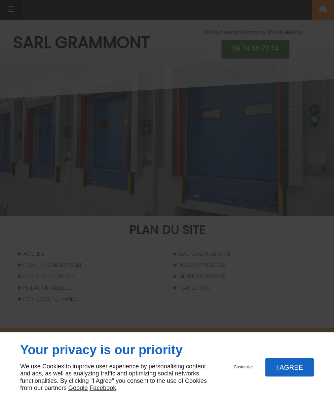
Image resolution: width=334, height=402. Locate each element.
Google (78, 388)
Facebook (102, 388)
